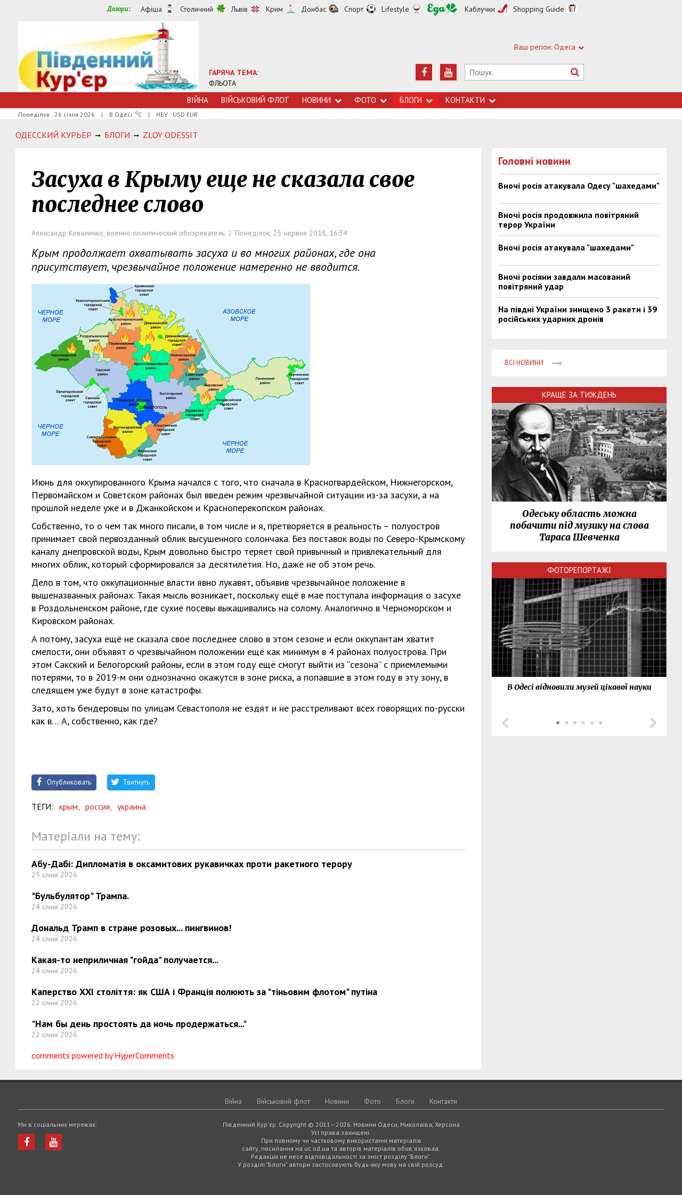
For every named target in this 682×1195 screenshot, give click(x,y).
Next (653, 722)
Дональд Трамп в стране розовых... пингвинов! (131, 928)
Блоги (416, 100)
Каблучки (480, 9)
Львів (239, 9)
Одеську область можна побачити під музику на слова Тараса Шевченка (579, 525)
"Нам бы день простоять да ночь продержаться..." (139, 1024)
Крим (274, 9)
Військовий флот (255, 100)
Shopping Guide (538, 9)
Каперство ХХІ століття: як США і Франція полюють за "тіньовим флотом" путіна (204, 992)
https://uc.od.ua (108, 56)
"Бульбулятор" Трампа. (80, 896)
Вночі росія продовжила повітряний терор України (568, 219)
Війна (197, 100)
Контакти (470, 100)
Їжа (442, 9)
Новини (322, 100)
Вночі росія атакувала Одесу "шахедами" (579, 185)
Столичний (196, 9)
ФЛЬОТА (222, 83)
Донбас (313, 9)
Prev (505, 722)
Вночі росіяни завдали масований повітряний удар (564, 281)
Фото (370, 100)
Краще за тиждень (579, 395)
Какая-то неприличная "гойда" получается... (124, 960)
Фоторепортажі (579, 570)
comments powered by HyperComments (102, 1055)
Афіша (151, 9)
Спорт (353, 9)
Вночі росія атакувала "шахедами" (566, 247)
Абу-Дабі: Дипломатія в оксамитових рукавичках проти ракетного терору (191, 864)
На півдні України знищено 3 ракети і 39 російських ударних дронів (577, 314)
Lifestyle (395, 9)
